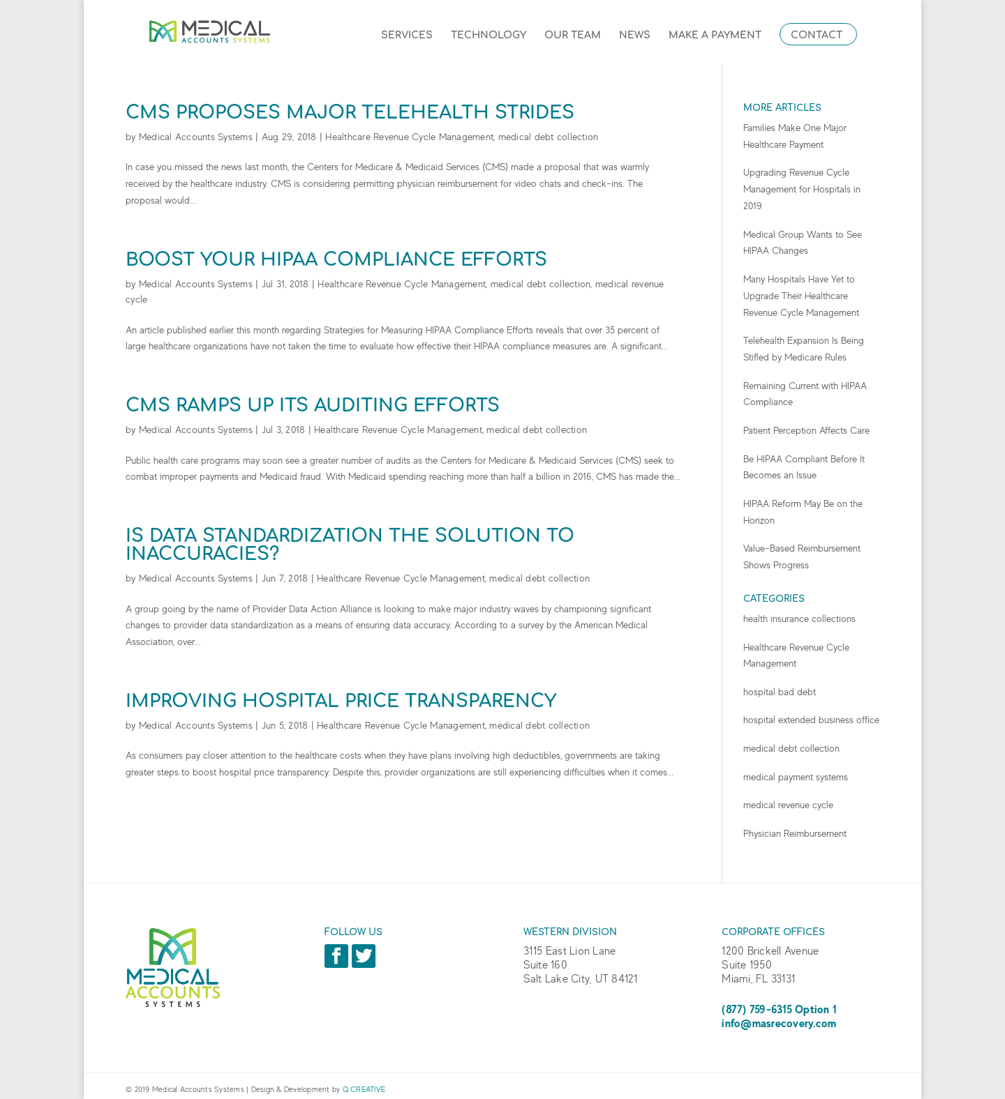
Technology (488, 35)
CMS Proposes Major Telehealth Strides (350, 113)
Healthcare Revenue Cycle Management (409, 136)
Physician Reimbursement (795, 833)
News (634, 35)
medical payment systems (795, 776)
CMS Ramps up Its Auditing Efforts (313, 405)
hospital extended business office (811, 719)
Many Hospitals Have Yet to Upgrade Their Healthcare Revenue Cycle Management (801, 295)
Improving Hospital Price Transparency (341, 701)
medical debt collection (548, 136)
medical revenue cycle (788, 804)
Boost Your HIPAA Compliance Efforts (336, 260)
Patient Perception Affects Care (806, 430)
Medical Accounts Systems (196, 136)
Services (407, 35)
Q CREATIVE (364, 1089)
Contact (816, 35)
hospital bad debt (779, 691)
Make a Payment (715, 35)
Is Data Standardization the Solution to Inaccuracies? (350, 545)
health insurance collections (799, 618)
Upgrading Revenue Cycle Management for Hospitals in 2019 (802, 189)
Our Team (572, 35)
